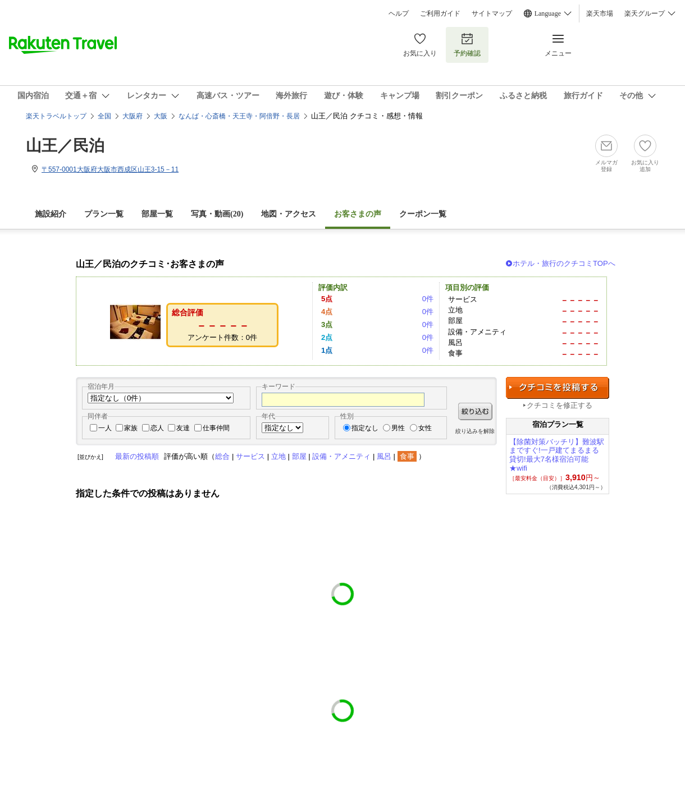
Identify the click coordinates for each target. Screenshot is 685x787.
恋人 (157, 428)
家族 (131, 428)
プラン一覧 (104, 214)
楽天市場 (599, 13)
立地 (278, 456)
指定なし (364, 428)
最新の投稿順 (137, 456)
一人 (105, 428)
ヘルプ (399, 13)
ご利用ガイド (440, 13)
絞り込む (475, 411)
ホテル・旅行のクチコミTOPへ (564, 263)
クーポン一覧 (422, 214)
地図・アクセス (288, 214)
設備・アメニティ (341, 456)
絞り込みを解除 (475, 431)
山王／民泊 (65, 145)
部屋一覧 (157, 214)
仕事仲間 (216, 428)
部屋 (299, 456)
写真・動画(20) (217, 214)
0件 (427, 298)
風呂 (384, 456)
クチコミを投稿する (557, 388)
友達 (183, 428)
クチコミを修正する (559, 405)
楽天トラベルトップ (56, 116)
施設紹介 (50, 214)
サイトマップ (492, 13)
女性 (425, 428)
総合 (222, 456)
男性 (398, 428)
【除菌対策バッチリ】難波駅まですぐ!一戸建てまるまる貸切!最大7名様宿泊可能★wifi (556, 455)
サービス (250, 456)
